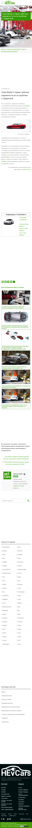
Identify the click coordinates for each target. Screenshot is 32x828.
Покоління (4, 798)
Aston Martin (5, 547)
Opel (18, 614)
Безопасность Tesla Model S (10, 444)
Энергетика (5, 722)
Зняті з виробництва (7, 809)
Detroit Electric (5, 569)
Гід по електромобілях (23, 794)
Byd (3, 558)
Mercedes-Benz (6, 607)
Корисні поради (23, 792)
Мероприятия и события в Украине (11, 710)
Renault (4, 625)
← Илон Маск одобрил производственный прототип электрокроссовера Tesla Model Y (16, 458)
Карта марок (4, 815)
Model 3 (4, 161)
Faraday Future (6, 573)
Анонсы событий (6, 699)
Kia (2, 592)
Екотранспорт (5, 794)
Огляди (3, 790)
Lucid (3, 603)
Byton (18, 558)
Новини (3, 792)
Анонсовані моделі (6, 807)
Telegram (15, 486)
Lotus (18, 599)
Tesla (18, 636)
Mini (18, 607)
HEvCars (3, 49)
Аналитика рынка (6, 695)
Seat (3, 629)
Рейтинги (21, 804)
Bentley (4, 550)
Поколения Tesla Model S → (23, 220)
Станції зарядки (23, 790)
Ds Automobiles (21, 569)
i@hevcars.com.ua (25, 819)
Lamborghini (20, 592)
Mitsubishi (4, 610)
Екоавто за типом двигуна (6, 804)
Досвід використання (22, 808)
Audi (18, 547)
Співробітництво (12, 815)
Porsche (19, 621)
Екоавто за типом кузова (6, 801)
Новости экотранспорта (13, 49)
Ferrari (18, 573)
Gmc (18, 580)
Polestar (4, 621)
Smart (3, 633)
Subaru (4, 636)
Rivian (18, 625)
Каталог (3, 787)
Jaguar (3, 588)
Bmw (3, 554)
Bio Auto (19, 550)
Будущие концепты (7, 703)
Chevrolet (19, 562)
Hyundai (19, 584)
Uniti (18, 640)
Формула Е (4, 718)
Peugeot (4, 618)
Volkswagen (5, 644)
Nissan (3, 614)
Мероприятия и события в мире (10, 707)
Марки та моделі (6, 796)
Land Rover (5, 595)
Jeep (18, 588)
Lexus (18, 595)
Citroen (19, 565)
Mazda (19, 603)
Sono (18, 633)
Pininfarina (20, 618)
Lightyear (4, 599)
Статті (20, 787)
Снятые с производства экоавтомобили (12, 714)
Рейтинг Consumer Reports (18, 446)
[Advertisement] (16, 71)
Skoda (18, 629)
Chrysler (4, 565)
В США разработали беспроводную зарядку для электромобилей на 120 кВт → (16, 463)
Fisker (18, 577)
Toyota (3, 640)
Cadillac (4, 562)
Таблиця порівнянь (24, 806)
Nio (18, 610)
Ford (3, 580)
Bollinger (19, 554)
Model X (7, 157)
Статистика (21, 797)
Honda (3, 584)
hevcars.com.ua (26, 169)
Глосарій (20, 799)
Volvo (18, 644)
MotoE (3, 692)
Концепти (21, 802)
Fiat (3, 577)
